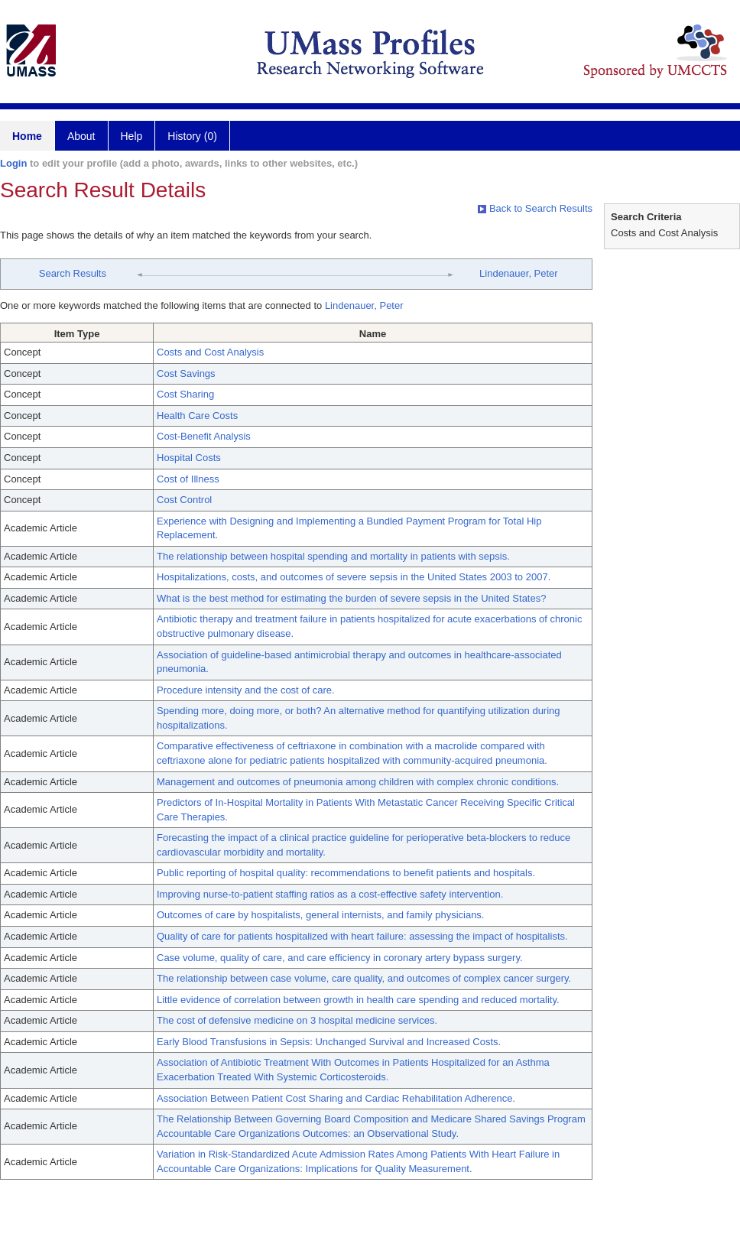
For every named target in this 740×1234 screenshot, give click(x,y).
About (81, 136)
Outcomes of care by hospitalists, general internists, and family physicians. (320, 915)
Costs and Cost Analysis (210, 352)
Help (132, 136)
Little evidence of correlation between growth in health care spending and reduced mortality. (358, 999)
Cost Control (184, 499)
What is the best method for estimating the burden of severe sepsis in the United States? (351, 598)
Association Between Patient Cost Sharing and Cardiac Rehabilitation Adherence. (336, 1098)
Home (27, 136)
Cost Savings (186, 373)
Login (13, 163)
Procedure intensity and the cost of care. (246, 690)
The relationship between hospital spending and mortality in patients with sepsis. (333, 556)
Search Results (72, 273)
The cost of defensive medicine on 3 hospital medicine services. (297, 1020)
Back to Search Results (535, 208)
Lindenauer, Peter (518, 273)
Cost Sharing (185, 394)
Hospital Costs (189, 457)
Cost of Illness (188, 479)
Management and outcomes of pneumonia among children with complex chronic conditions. (358, 781)
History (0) (192, 136)
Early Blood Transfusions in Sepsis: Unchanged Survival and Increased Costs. (329, 1041)
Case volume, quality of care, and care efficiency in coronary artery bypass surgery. (340, 957)
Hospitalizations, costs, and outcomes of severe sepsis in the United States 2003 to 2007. (353, 577)
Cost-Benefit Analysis (204, 436)
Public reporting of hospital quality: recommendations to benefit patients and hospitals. (346, 872)
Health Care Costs (197, 415)
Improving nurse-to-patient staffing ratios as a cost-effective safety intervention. (330, 894)
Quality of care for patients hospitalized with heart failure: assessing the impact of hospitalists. (362, 936)
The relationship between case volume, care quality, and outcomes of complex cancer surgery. (364, 978)
